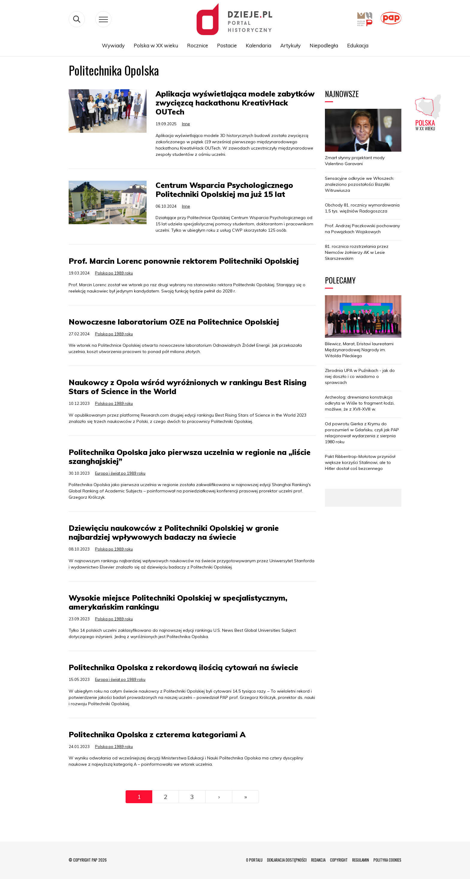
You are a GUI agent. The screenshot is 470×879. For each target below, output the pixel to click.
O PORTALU (254, 860)
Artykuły (290, 45)
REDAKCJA (318, 860)
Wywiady (113, 45)
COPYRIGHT (339, 860)
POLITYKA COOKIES (387, 860)
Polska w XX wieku (156, 45)
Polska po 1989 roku (114, 273)
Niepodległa (324, 45)
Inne (186, 123)
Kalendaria (258, 45)
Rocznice (197, 45)
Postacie (227, 45)
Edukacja (357, 45)
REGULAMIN (360, 860)
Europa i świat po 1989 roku (120, 473)
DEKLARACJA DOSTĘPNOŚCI (287, 860)
